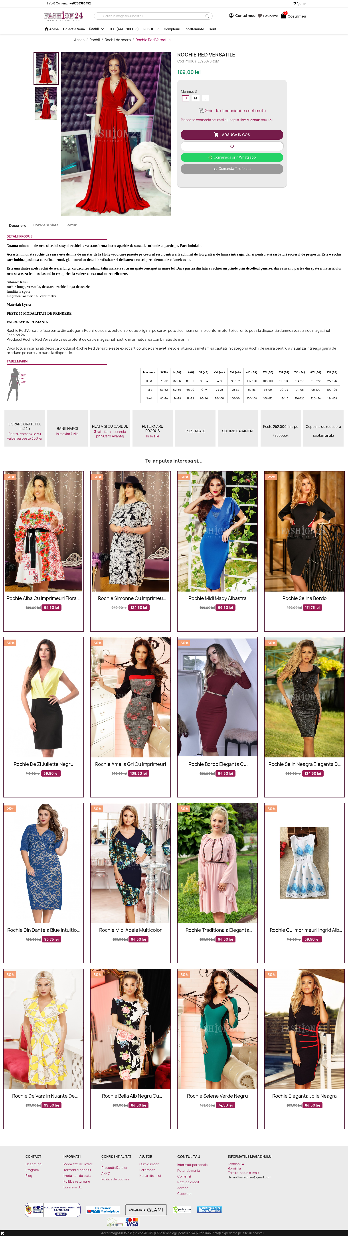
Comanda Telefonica (231, 169)
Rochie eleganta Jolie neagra (304, 1096)
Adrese (182, 1188)
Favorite (268, 16)
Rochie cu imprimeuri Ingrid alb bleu (304, 930)
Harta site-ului (150, 1176)
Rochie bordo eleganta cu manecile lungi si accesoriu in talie (217, 764)
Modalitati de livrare (78, 1164)
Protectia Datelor (114, 1168)
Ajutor (299, 4)
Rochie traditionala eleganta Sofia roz (217, 930)
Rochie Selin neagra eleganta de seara (305, 764)
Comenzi (184, 1176)
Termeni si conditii (77, 1170)
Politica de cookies (115, 1179)
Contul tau (188, 1156)
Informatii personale (192, 1165)
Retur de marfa (188, 1170)
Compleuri (172, 29)
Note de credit (188, 1182)
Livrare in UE (72, 1187)
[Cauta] (153, 16)
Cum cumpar (149, 1164)
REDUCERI (151, 29)
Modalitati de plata (77, 1176)
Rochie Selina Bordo (305, 598)
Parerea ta (147, 1170)
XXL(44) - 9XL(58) (124, 29)
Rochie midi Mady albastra (218, 598)
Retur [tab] (72, 225)
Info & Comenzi (66, 3)
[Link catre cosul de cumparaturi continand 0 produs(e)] (283, 16)
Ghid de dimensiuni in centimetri (232, 110)
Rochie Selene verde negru (217, 1096)
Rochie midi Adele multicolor (130, 930)
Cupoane (184, 1194)
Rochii (97, 29)
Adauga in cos (232, 135)
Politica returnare (76, 1181)
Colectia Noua (74, 29)
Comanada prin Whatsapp (232, 157)
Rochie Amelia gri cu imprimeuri (130, 764)
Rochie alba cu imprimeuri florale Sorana (44, 598)
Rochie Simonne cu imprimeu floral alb (130, 598)
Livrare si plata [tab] (45, 225)
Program (32, 1170)
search (207, 16)
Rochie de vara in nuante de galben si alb (43, 1096)
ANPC (105, 1173)
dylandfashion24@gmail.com (249, 1177)
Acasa (51, 29)
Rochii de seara (118, 39)
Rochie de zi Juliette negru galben (43, 764)
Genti (213, 29)
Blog (29, 1176)
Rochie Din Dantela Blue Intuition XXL (43, 930)
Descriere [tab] (17, 225)
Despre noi (34, 1164)
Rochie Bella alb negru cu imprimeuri (130, 1096)
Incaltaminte (194, 29)
